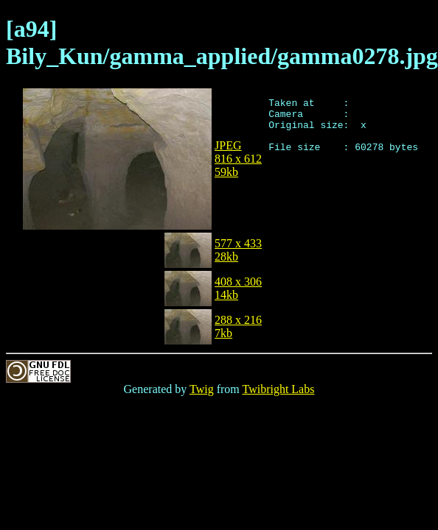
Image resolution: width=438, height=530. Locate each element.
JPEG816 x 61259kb (238, 158)
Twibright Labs (278, 389)
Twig (202, 389)
